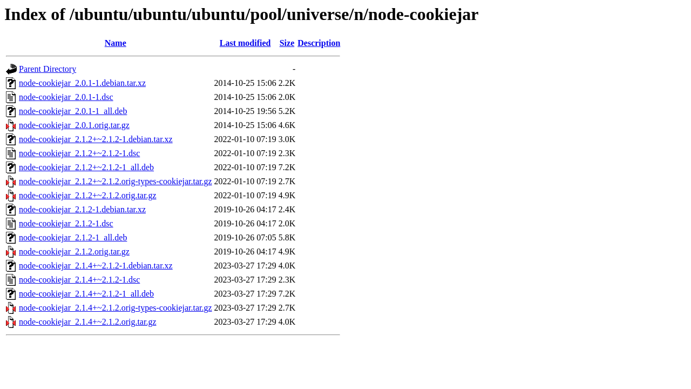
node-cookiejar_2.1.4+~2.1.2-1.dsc (79, 279)
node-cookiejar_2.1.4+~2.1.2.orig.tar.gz (88, 321)
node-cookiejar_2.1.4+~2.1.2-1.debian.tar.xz (96, 265)
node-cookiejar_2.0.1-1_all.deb (73, 111)
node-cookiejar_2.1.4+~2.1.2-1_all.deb (86, 293)
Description (318, 43)
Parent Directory (47, 68)
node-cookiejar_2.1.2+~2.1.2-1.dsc (79, 153)
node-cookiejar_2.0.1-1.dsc (66, 97)
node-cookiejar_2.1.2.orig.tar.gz (74, 251)
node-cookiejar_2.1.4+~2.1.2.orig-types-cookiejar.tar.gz (115, 307)
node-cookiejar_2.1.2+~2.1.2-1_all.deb (86, 167)
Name (115, 43)
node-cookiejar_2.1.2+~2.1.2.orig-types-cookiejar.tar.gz (115, 181)
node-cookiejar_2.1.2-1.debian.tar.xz (82, 209)
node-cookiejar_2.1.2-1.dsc (66, 223)
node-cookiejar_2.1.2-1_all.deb (73, 237)
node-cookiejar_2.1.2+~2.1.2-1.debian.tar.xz (96, 139)
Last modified (245, 43)
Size (287, 43)
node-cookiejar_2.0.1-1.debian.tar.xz (82, 83)
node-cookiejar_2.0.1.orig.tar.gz (74, 125)
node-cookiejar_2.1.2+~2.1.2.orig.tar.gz (88, 195)
